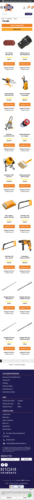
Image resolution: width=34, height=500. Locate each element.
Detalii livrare (7, 407)
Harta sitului (7, 429)
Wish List (6, 423)
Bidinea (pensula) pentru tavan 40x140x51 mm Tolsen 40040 (25, 177)
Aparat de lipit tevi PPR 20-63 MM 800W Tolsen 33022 (9, 96)
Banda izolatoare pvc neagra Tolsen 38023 (25, 136)
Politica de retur (8, 404)
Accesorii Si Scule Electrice (11, 377)
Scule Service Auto (9, 392)
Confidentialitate (23, 483)
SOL (19, 404)
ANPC (19, 407)
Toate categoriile (17, 25)
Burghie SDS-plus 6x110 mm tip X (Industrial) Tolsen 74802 (25, 340)
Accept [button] (25, 497)
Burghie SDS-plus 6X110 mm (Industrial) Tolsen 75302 (9, 340)
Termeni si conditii (13, 483)
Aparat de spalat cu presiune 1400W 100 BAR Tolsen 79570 (25, 96)
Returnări (6, 417)
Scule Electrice (7, 389)
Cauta (28, 14)
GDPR (7, 483)
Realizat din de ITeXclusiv (23, 480)
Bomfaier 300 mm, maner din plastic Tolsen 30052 (24, 218)
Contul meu (6, 414)
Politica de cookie (9, 401)
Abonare (26, 459)
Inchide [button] (31, 489)
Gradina (5, 383)
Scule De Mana (7, 386)
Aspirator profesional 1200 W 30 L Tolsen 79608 (9, 137)
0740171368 (9, 440)
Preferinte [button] (9, 497)
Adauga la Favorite (9, 67)
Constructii (6, 380)
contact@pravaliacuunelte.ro (14, 443)
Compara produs (9, 69)
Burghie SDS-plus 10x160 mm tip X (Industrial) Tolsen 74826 (25, 299)
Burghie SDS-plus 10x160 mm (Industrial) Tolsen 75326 (9, 299)
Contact (20, 401)
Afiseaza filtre (17, 29)
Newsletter (6, 426)
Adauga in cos (9, 63)
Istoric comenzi (8, 420)
